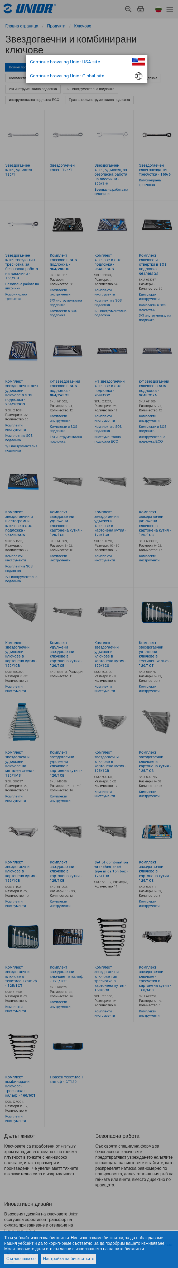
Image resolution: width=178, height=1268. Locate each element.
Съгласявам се (21, 1259)
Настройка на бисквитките (68, 1259)
